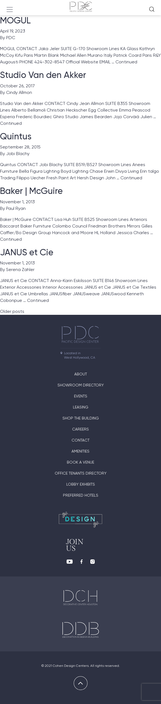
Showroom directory (80, 385)
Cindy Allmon (19, 92)
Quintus (15, 136)
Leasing (80, 407)
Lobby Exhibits (80, 484)
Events (80, 396)
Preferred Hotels (80, 495)
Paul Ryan (16, 208)
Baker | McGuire (31, 191)
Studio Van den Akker (43, 75)
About (80, 374)
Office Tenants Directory (81, 473)
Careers (80, 429)
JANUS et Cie (26, 252)
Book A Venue (80, 462)
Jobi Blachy (18, 153)
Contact (80, 440)
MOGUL (15, 20)
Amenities (80, 451)
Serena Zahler (20, 269)
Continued (126, 61)
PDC (10, 37)
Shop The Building (80, 418)
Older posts (12, 311)
